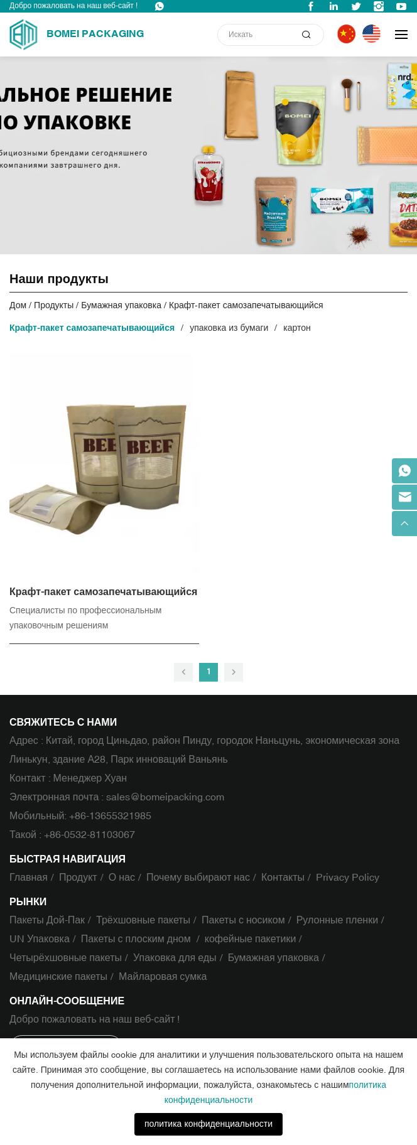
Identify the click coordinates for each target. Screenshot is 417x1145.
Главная (28, 877)
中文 (348, 34)
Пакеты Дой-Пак (47, 920)
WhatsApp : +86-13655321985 (159, 6)
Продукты (53, 305)
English (374, 34)
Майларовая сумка (163, 976)
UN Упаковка (39, 939)
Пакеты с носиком (243, 920)
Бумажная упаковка (121, 305)
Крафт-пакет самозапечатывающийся (246, 305)
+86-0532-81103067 (89, 835)
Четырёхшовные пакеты (65, 958)
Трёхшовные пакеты (143, 920)
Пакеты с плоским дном (137, 939)
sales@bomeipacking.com (165, 797)
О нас (122, 877)
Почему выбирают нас (198, 877)
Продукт (78, 877)
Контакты (283, 877)
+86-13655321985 (110, 816)
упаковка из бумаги (229, 328)
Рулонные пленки (337, 920)
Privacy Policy (347, 877)
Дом (17, 305)
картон (296, 328)
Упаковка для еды (175, 958)
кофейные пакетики (250, 939)
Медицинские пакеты (58, 976)
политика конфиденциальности (208, 1124)
